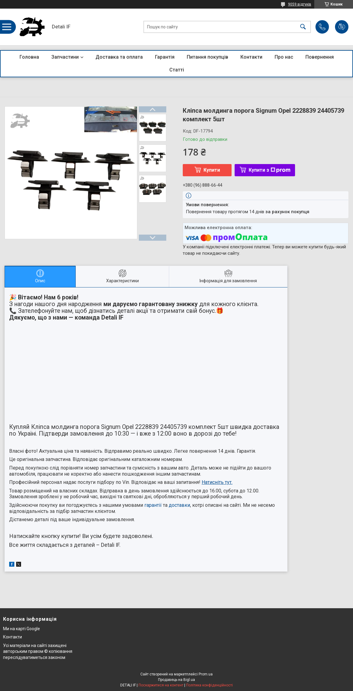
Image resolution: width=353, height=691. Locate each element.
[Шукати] (303, 27)
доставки (179, 505)
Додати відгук (341, 27)
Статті (176, 70)
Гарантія (165, 57)
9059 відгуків (299, 4)
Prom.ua (206, 674)
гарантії (153, 505)
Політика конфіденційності (209, 685)
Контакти (251, 57)
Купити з (269, 170)
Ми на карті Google (21, 628)
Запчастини (65, 57)
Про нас (284, 57)
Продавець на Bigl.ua (176, 680)
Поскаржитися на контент (161, 685)
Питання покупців (207, 57)
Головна (29, 57)
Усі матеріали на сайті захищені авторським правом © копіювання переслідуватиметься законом (37, 651)
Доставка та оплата (119, 57)
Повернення (319, 57)
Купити (212, 170)
